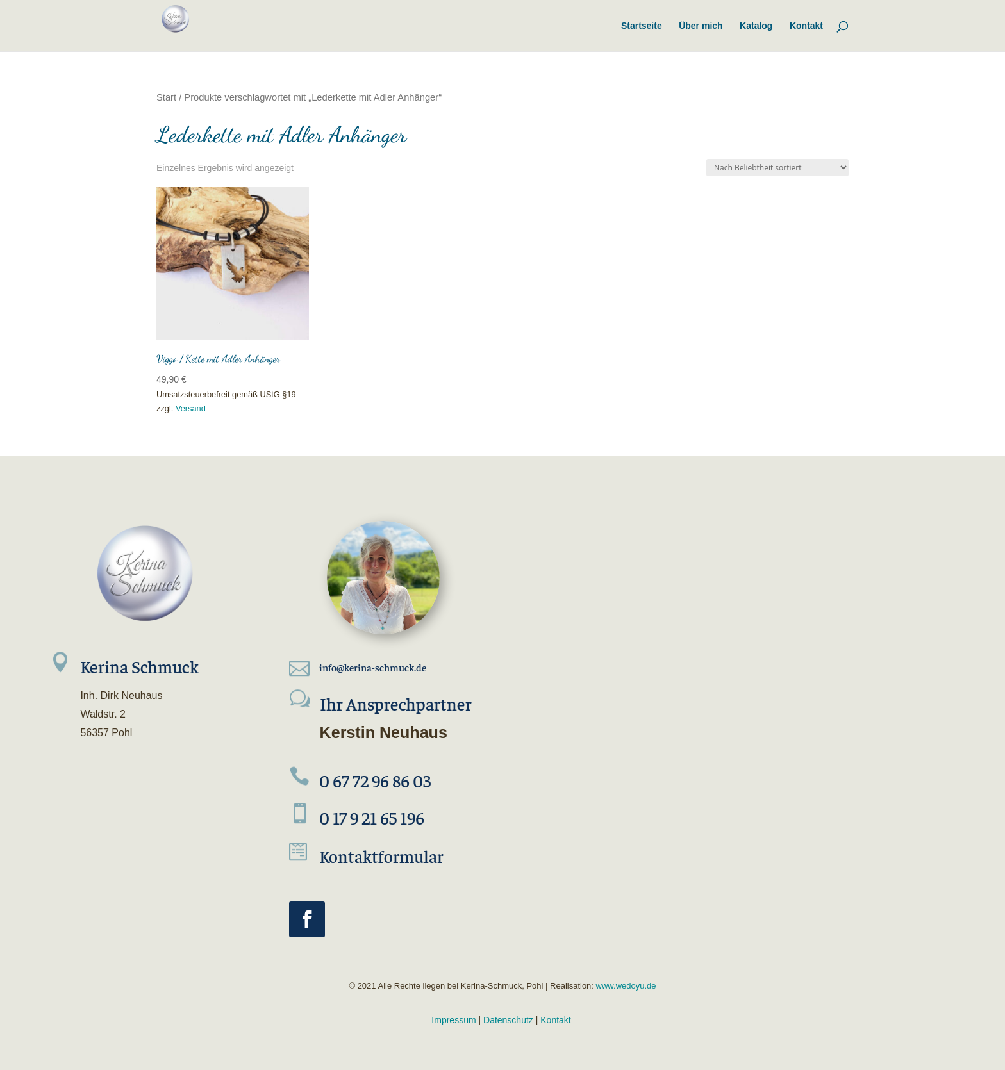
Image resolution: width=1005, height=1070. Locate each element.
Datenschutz (508, 1020)
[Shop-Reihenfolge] (777, 167)
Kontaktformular (381, 856)
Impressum (453, 1020)
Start (166, 97)
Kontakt (555, 1020)
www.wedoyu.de (625, 986)
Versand (191, 408)
